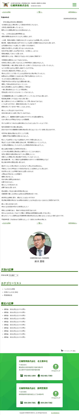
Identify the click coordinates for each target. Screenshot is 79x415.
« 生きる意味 (6, 12)
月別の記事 (4, 275)
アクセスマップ (55, 371)
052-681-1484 (30, 376)
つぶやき (7, 289)
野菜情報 (7, 295)
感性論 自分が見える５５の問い (15, 309)
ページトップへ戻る (69, 351)
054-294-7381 (30, 403)
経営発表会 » (73, 12)
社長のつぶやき (9, 292)
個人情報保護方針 (55, 412)
